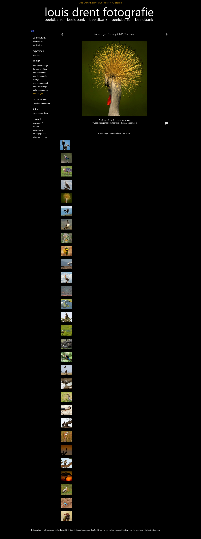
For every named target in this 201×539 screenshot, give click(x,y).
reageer (36, 127)
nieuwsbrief (38, 123)
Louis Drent (83, 3)
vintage (36, 79)
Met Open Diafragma (41, 65)
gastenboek (38, 130)
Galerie (36, 61)
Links (35, 109)
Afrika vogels (38, 93)
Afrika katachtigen (40, 86)
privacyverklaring (40, 137)
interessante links (40, 113)
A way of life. (38, 42)
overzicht (36, 55)
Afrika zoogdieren (40, 90)
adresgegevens (39, 134)
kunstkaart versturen (41, 103)
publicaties (37, 45)
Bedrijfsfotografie (40, 76)
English (32, 31)
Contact (37, 119)
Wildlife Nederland (40, 83)
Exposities (38, 51)
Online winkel (40, 99)
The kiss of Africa (40, 69)
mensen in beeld (40, 72)
